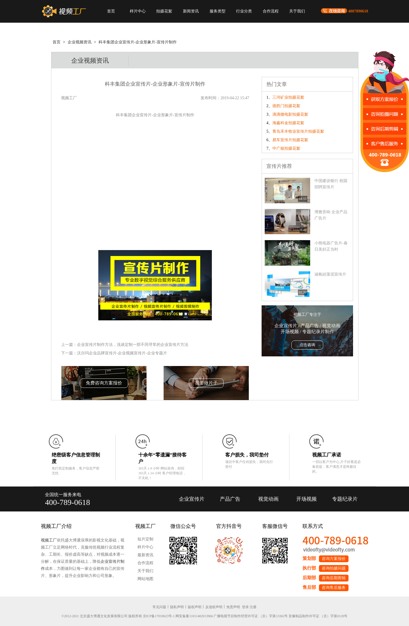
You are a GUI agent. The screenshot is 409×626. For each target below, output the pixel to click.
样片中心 (138, 11)
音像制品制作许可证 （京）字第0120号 (318, 616)
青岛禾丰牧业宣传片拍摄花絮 (298, 131)
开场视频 (306, 499)
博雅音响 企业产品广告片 (330, 215)
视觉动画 (268, 499)
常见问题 (159, 607)
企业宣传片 (191, 499)
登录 (245, 607)
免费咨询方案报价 (104, 382)
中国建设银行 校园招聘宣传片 (330, 184)
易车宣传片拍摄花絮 (290, 140)
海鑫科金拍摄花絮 (288, 123)
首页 (111, 11)
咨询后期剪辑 (334, 578)
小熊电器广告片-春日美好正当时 (331, 246)
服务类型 (218, 11)
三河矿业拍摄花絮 (288, 97)
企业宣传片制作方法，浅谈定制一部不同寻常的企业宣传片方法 (132, 344)
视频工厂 (49, 540)
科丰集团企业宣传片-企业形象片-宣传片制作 (138, 42)
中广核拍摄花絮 (286, 148)
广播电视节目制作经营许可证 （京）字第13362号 (251, 616)
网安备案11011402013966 (194, 616)
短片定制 (145, 539)
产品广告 (230, 499)
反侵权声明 (213, 607)
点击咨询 (307, 345)
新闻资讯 (191, 11)
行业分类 (244, 11)
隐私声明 (177, 607)
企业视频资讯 (79, 42)
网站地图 (145, 579)
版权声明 (194, 607)
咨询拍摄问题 (334, 568)
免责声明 (233, 607)
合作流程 (271, 11)
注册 (253, 607)
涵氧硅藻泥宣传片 (330, 274)
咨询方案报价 (334, 559)
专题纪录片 (345, 499)
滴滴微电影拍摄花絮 (290, 114)
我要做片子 (206, 382)
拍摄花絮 (164, 11)
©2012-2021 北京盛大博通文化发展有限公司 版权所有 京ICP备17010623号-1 (118, 616)
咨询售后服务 (334, 587)
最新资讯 (145, 555)
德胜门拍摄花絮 (286, 106)
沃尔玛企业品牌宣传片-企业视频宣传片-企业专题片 (122, 353)
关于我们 (297, 11)
